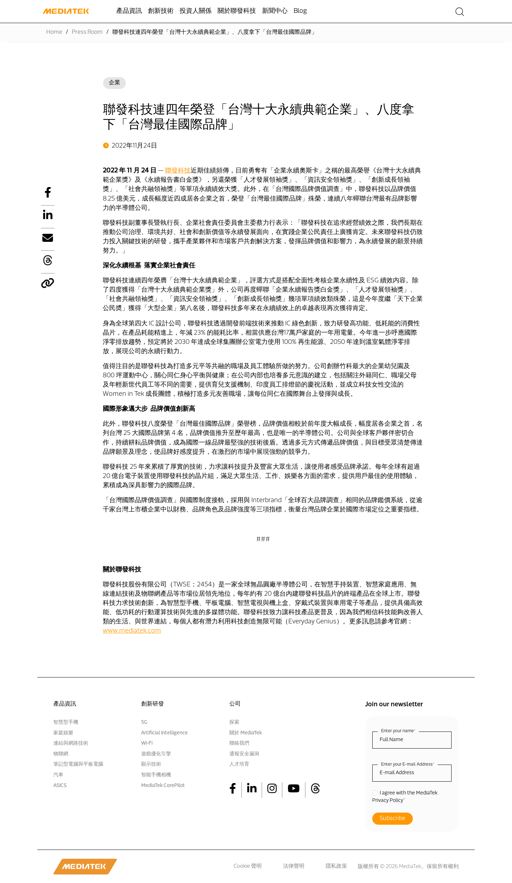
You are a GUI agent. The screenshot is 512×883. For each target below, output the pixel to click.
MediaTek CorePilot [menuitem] (163, 785)
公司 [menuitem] (235, 704)
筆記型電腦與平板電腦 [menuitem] (78, 764)
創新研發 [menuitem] (152, 704)
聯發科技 (178, 170)
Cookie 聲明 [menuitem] (248, 866)
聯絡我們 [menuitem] (239, 743)
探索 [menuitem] (234, 722)
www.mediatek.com (132, 631)
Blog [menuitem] (300, 11)
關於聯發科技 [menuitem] (237, 11)
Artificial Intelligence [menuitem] (164, 733)
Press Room (87, 32)
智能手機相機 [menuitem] (156, 775)
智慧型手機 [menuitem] (65, 722)
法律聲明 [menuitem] (293, 866)
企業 (114, 83)
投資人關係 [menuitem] (196, 11)
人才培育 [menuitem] (239, 764)
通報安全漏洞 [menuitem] (244, 754)
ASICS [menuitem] (59, 785)
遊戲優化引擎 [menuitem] (156, 754)
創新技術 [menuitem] (161, 11)
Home (54, 32)
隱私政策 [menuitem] (336, 866)
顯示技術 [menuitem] (151, 764)
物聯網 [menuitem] (60, 754)
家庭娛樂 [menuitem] (63, 733)
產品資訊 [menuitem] (129, 11)
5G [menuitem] (144, 722)
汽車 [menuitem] (58, 775)
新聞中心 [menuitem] (275, 11)
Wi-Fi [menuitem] (147, 743)
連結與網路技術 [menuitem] (70, 743)
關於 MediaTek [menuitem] (245, 733)
